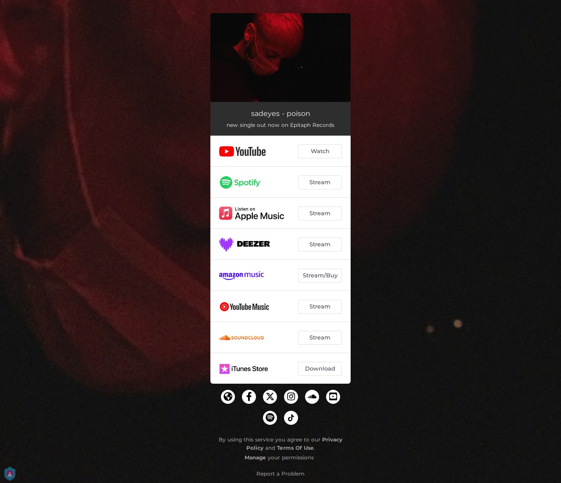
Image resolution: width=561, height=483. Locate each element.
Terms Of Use (295, 447)
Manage (255, 457)
